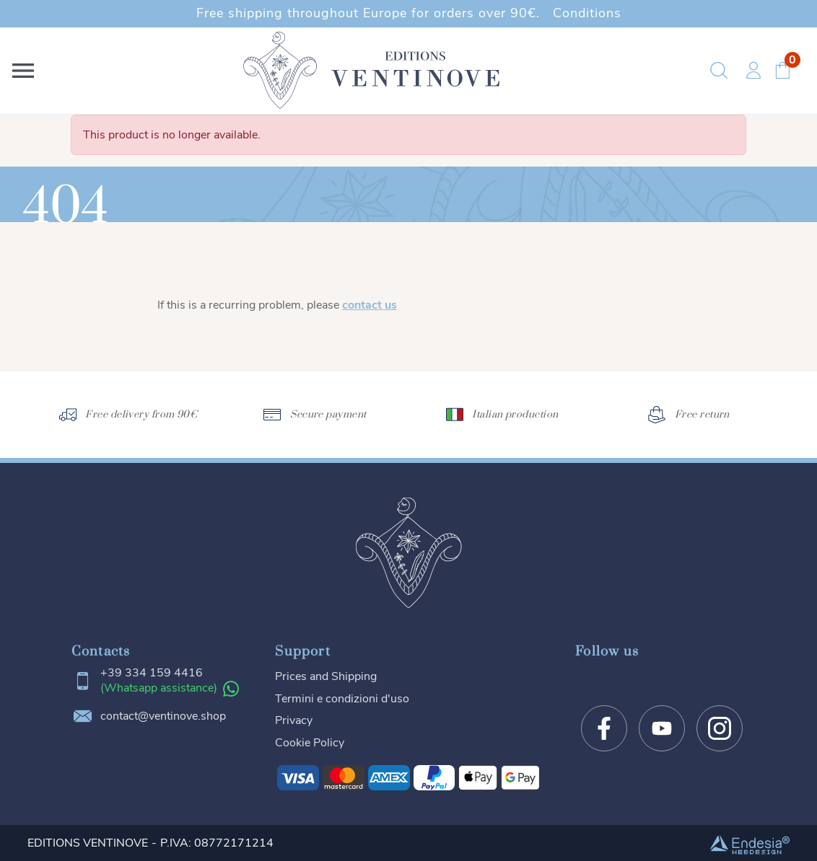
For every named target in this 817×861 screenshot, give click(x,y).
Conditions (587, 13)
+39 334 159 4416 (151, 673)
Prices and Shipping (326, 676)
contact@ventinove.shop (163, 716)
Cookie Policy (309, 743)
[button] (26, 71)
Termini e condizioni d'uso (342, 699)
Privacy (294, 720)
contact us (369, 305)
